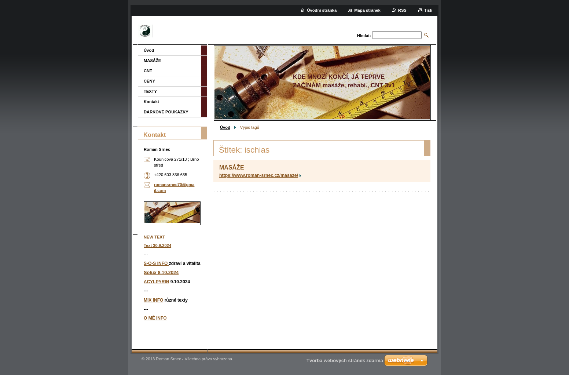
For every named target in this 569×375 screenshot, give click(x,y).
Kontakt (151, 101)
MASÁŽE (231, 167)
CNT (148, 71)
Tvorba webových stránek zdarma (344, 360)
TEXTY (150, 91)
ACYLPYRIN (156, 281)
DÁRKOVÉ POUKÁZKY (166, 112)
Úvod (225, 127)
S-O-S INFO (156, 263)
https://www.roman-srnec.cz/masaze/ (258, 175)
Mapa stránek (367, 10)
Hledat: (364, 35)
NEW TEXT (154, 237)
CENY (149, 81)
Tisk (428, 10)
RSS (402, 10)
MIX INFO (153, 300)
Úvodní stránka (322, 10)
